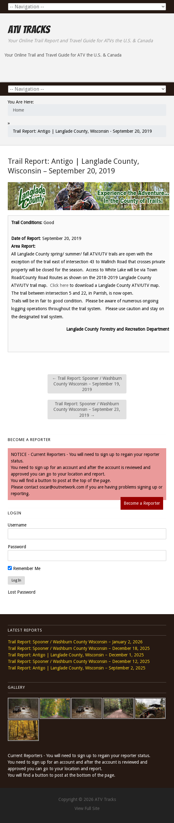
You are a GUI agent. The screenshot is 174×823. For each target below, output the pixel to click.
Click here (59, 285)
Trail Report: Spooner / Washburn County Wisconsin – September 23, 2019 (86, 409)
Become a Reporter (142, 503)
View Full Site (87, 808)
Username (17, 524)
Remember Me (24, 568)
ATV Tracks (29, 29)
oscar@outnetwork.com (61, 487)
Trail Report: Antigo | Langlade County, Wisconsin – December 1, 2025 (76, 654)
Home (18, 110)
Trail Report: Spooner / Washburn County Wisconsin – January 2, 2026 (75, 641)
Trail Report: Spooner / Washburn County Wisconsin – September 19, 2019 (87, 384)
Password (17, 546)
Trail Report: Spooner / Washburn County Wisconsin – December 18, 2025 (79, 648)
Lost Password (21, 592)
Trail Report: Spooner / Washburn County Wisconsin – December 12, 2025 (79, 661)
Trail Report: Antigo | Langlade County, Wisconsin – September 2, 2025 (76, 667)
